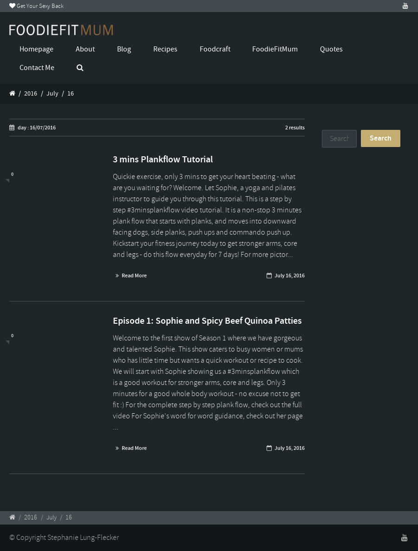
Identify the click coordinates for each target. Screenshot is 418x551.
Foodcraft (215, 49)
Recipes (165, 49)
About (85, 49)
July (52, 93)
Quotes (331, 49)
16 (70, 93)
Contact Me (37, 67)
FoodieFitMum (275, 49)
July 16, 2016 (289, 275)
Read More (134, 275)
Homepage (36, 49)
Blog (124, 49)
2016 (30, 93)
